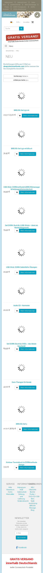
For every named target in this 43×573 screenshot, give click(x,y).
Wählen (21, 76)
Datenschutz (22, 492)
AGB (21, 490)
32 (20, 80)
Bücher (32, 492)
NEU (32, 487)
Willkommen (9, 2)
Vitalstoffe (32, 490)
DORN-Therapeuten (19, 7)
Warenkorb (10, 490)
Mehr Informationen (30, 116)
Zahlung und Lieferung (21, 496)
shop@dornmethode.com (13, 66)
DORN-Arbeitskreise (19, 9)
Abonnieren (21, 537)
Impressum (21, 487)
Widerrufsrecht (22, 501)
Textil (32, 501)
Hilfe (10, 487)
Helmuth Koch (22, 2)
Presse (7, 7)
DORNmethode (15, 4)
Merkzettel (10, 494)
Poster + (32, 494)
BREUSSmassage (30, 4)
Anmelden (26, 22)
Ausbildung (33, 503)
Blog (32, 510)
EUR (18, 22)
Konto (10, 492)
